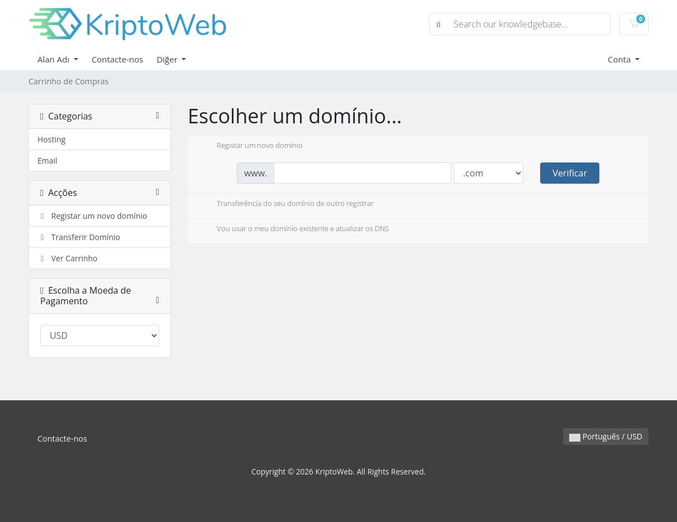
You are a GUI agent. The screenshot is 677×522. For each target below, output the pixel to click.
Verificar (569, 173)
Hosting (51, 139)
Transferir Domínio (78, 237)
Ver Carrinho (67, 258)
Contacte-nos (118, 59)
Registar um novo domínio (92, 215)
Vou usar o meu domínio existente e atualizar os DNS (294, 229)
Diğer (167, 59)
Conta (620, 59)
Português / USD (605, 436)
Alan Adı (54, 59)
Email (47, 160)
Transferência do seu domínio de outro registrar (286, 204)
